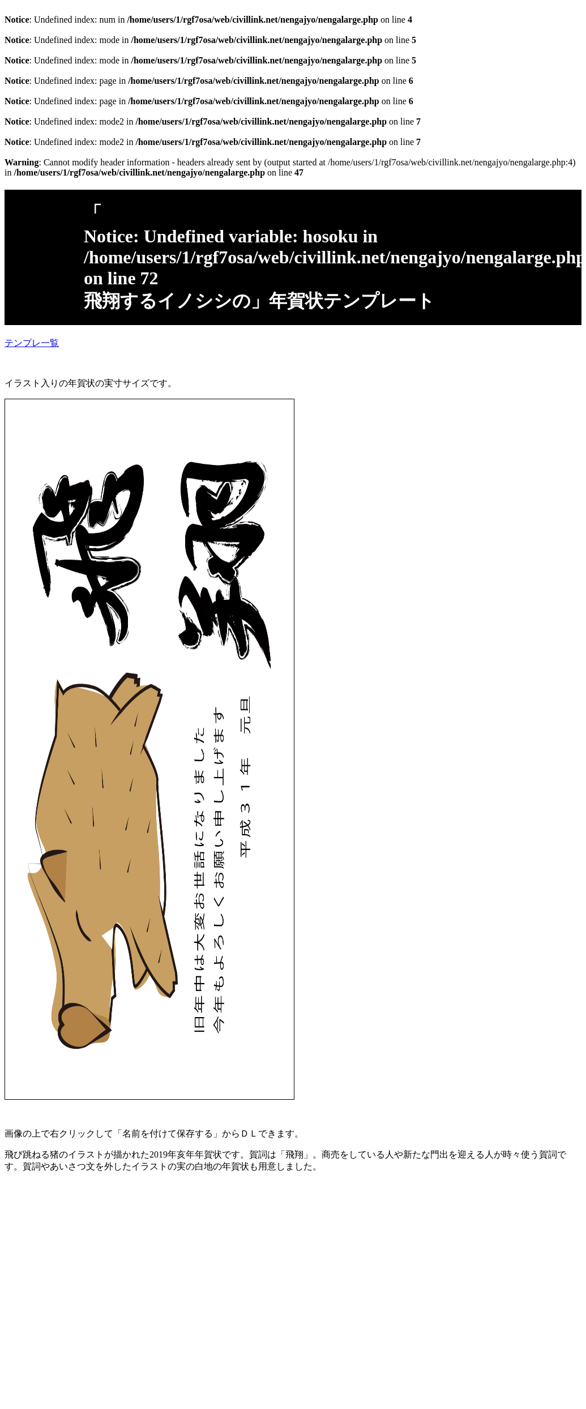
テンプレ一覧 (32, 343)
